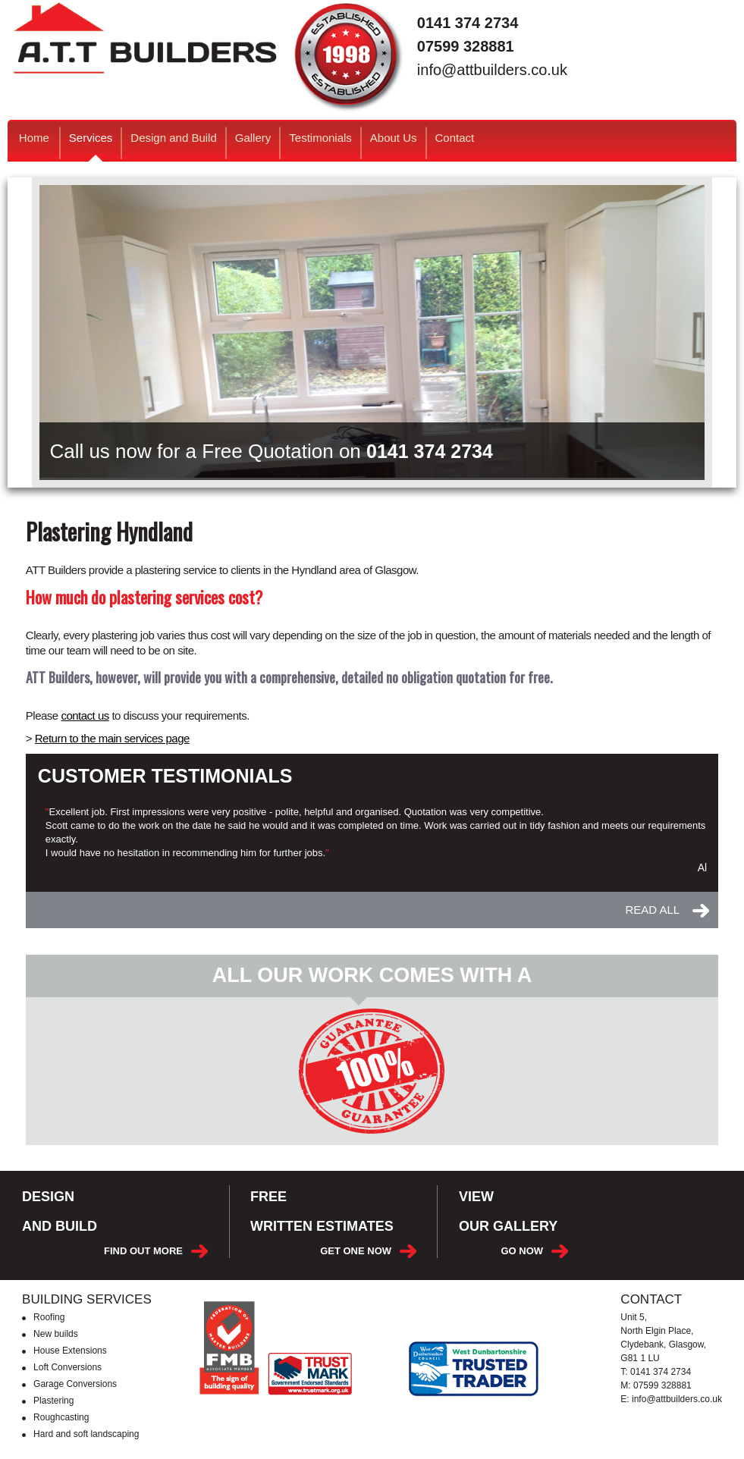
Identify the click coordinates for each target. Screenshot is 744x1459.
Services (91, 145)
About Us (393, 137)
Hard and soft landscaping (86, 1434)
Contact (455, 137)
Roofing (48, 1317)
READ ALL (652, 910)
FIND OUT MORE (143, 1251)
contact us (84, 715)
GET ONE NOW (355, 1251)
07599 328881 (465, 47)
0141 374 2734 (467, 23)
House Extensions (70, 1350)
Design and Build (173, 137)
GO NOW (522, 1251)
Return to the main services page (112, 738)
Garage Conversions (75, 1384)
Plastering (53, 1400)
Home (34, 137)
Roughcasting (61, 1417)
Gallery (253, 137)
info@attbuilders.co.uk (492, 70)
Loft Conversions (67, 1367)
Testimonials (320, 137)
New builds (55, 1334)
